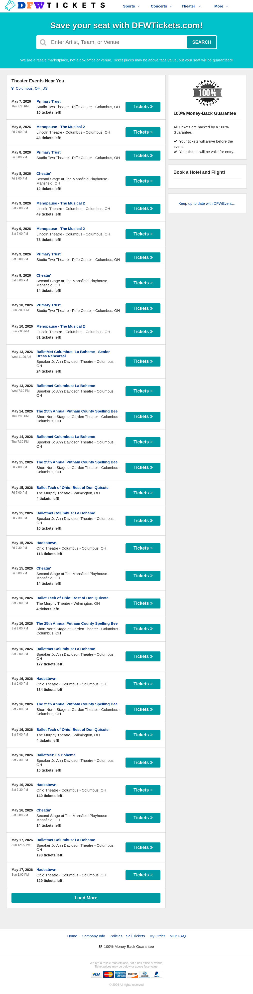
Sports (131, 6)
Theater (191, 6)
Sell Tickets (135, 936)
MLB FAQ (178, 936)
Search (201, 42)
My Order (157, 936)
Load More (86, 897)
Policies (116, 936)
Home (72, 936)
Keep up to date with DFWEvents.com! (210, 203)
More (221, 6)
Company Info (93, 936)
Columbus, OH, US (29, 88)
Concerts (161, 6)
